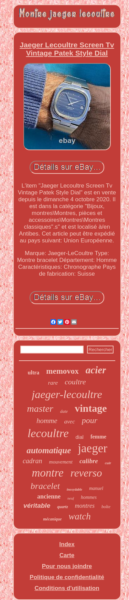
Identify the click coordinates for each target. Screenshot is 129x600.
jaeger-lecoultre (67, 394)
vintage (91, 408)
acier (96, 369)
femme (98, 437)
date (64, 411)
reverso (86, 473)
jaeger (92, 448)
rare (53, 383)
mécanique (52, 519)
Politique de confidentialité (67, 577)
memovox (62, 371)
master (40, 408)
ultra (34, 372)
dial (80, 437)
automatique (48, 450)
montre (47, 473)
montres (85, 505)
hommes (89, 497)
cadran (32, 461)
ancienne (49, 496)
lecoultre (48, 433)
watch (79, 516)
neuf (70, 498)
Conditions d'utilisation (66, 588)
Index (66, 544)
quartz (62, 506)
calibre (88, 461)
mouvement (61, 462)
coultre (75, 381)
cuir (108, 463)
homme (46, 421)
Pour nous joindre (67, 566)
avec (69, 421)
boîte (105, 506)
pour (89, 420)
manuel (96, 488)
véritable (36, 505)
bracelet (45, 486)
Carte (67, 555)
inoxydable (74, 489)
